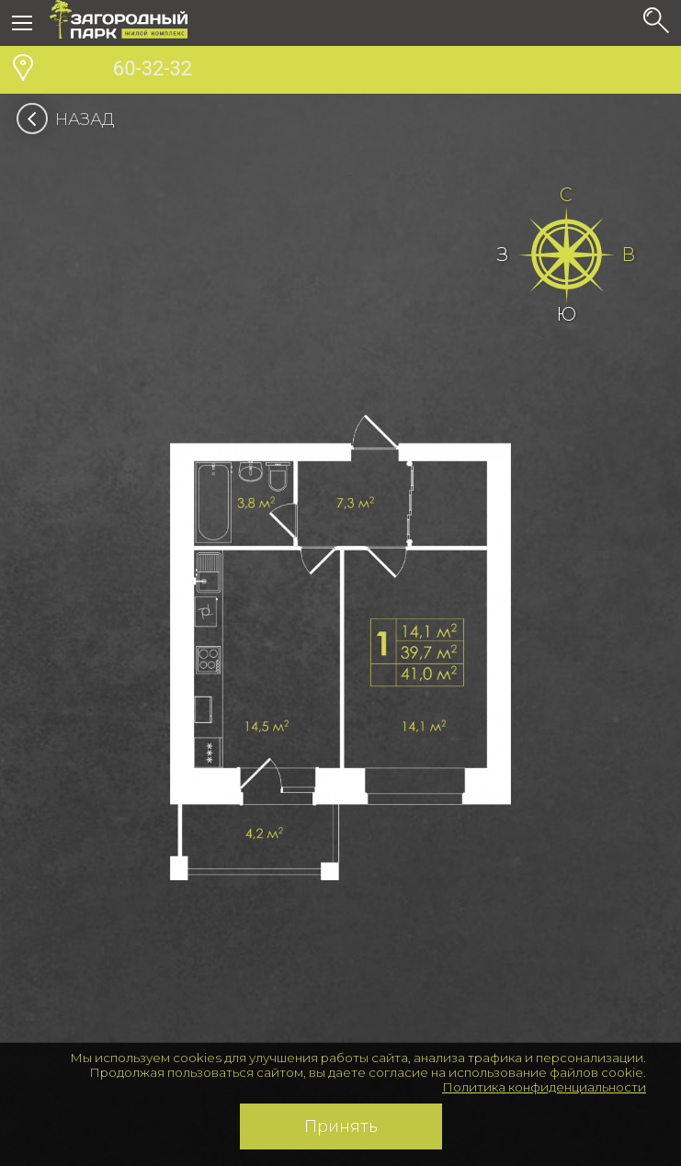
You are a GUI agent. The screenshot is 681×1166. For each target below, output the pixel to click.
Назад (71, 119)
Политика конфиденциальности (544, 1087)
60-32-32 (121, 71)
